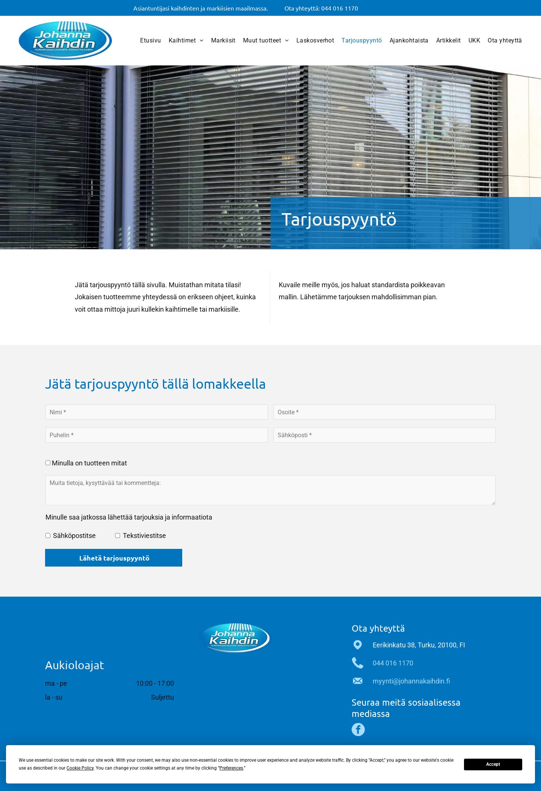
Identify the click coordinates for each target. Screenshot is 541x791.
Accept (493, 764)
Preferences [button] (231, 768)
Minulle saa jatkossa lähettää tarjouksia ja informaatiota (128, 517)
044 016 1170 (393, 663)
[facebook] (358, 730)
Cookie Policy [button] (80, 768)
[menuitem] (150, 40)
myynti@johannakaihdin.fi (411, 681)
